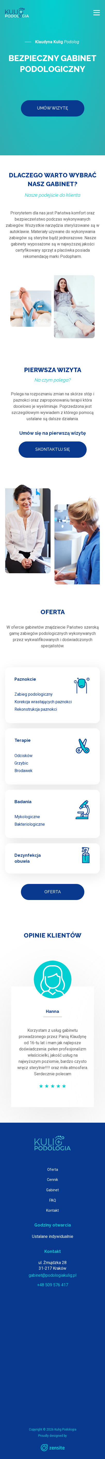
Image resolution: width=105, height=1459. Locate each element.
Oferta (52, 891)
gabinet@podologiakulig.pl (52, 1275)
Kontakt (52, 1210)
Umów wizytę (52, 108)
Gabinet (52, 1190)
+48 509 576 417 (52, 1284)
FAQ (52, 1200)
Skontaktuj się (52, 449)
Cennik (52, 1180)
